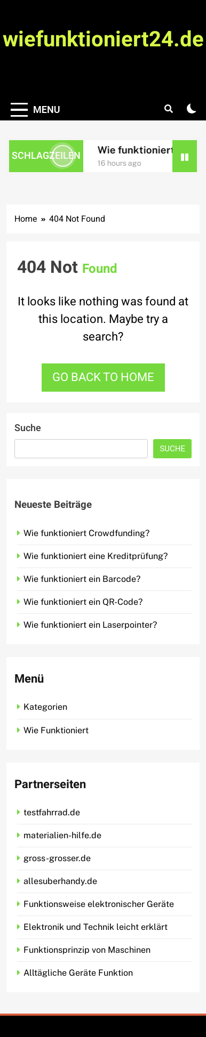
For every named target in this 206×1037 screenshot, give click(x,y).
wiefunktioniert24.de (103, 39)
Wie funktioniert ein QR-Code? (82, 602)
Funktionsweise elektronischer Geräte (98, 904)
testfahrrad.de (51, 812)
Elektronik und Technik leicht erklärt (95, 927)
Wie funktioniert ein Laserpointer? (90, 625)
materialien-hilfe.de (62, 835)
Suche (27, 428)
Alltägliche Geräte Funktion (78, 973)
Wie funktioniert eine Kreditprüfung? (95, 556)
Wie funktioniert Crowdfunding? (86, 533)
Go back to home (103, 377)
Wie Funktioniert (56, 730)
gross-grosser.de (57, 858)
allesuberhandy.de (60, 881)
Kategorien (45, 707)
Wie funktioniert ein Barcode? (81, 579)
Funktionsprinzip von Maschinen (86, 950)
